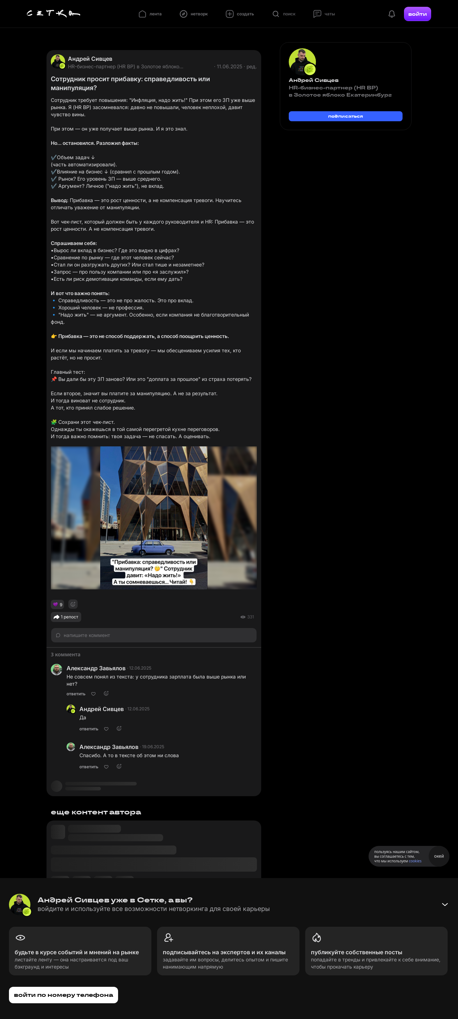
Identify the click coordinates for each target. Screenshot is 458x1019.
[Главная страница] (54, 14)
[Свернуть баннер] (444, 904)
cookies (415, 860)
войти (417, 14)
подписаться (345, 116)
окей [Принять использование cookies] (439, 856)
